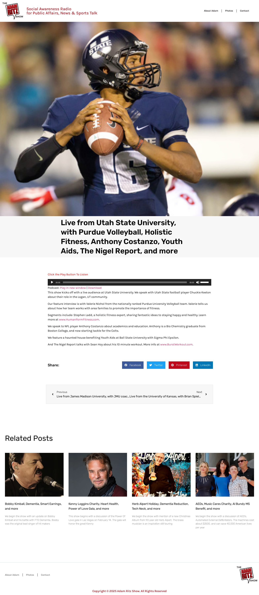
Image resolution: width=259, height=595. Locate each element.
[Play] (52, 282)
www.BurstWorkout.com (176, 344)
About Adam (211, 10)
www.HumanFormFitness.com (79, 319)
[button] (133, 365)
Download (95, 288)
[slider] (125, 282)
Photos (229, 10)
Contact (244, 10)
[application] (129, 282)
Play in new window (73, 288)
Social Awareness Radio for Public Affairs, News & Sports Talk (61, 10)
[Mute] (197, 282)
